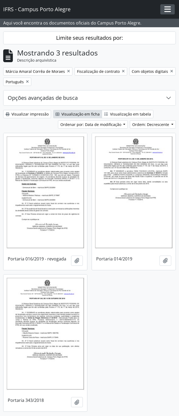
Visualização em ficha (78, 114)
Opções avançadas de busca (43, 97)
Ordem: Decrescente (151, 124)
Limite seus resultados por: (89, 37)
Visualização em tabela (127, 114)
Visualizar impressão (27, 114)
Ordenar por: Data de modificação (91, 124)
